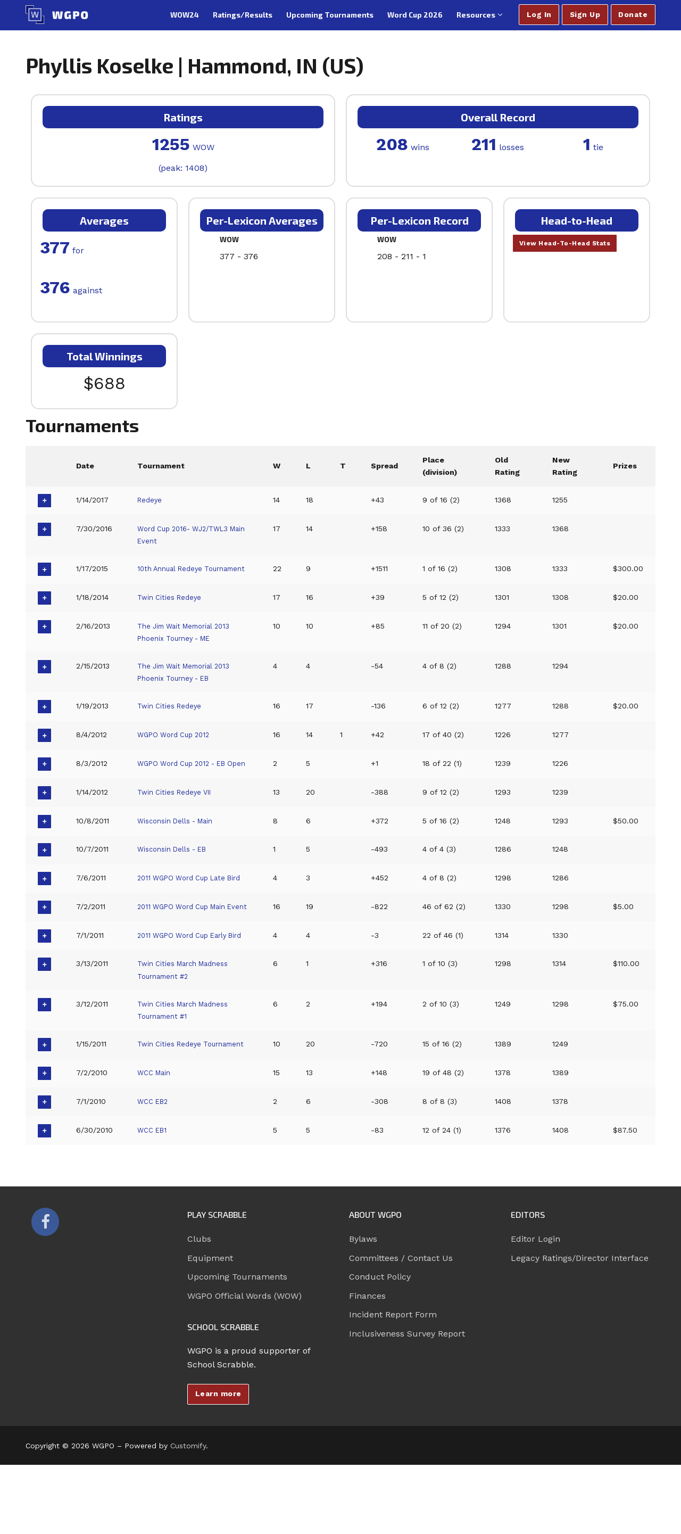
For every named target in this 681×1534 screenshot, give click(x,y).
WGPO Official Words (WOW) (244, 1364)
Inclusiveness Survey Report (407, 1402)
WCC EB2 (154, 1170)
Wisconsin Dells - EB (176, 872)
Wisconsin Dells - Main (180, 843)
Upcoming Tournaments (237, 1346)
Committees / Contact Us (401, 1327)
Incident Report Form (393, 1384)
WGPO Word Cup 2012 (178, 746)
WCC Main (156, 1141)
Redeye (150, 500)
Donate (632, 14)
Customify (188, 1515)
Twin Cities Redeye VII (178, 815)
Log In (539, 14)
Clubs (199, 1308)
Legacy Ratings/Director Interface (580, 1327)
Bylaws (363, 1308)
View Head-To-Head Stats (572, 244)
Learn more (218, 1462)
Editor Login (535, 1308)
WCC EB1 (154, 1198)
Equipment (210, 1327)
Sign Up (585, 14)
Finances (367, 1364)
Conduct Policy (380, 1346)
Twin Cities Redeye (172, 608)
